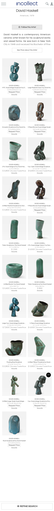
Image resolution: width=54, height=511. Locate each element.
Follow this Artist (27, 27)
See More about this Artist (27, 50)
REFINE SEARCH (27, 506)
